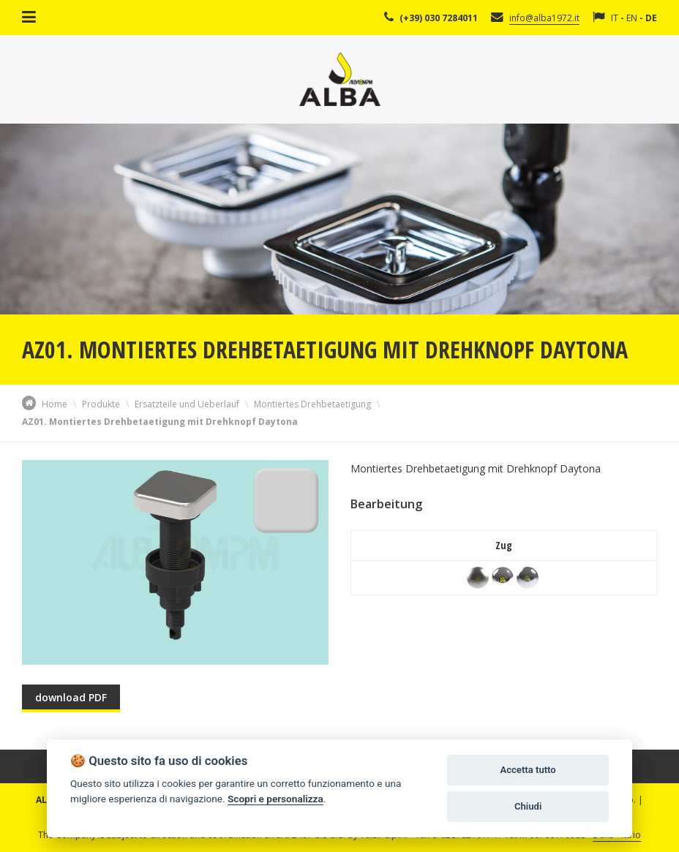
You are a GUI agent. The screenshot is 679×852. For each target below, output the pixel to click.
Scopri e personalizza (275, 798)
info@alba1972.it (544, 18)
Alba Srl (339, 79)
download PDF (71, 697)
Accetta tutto (527, 769)
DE (651, 18)
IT (614, 18)
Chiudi (527, 806)
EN (631, 18)
